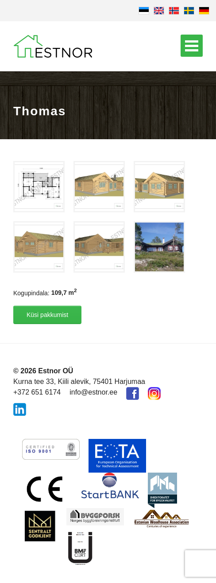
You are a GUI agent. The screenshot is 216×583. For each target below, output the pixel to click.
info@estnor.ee (93, 392)
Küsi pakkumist (47, 314)
